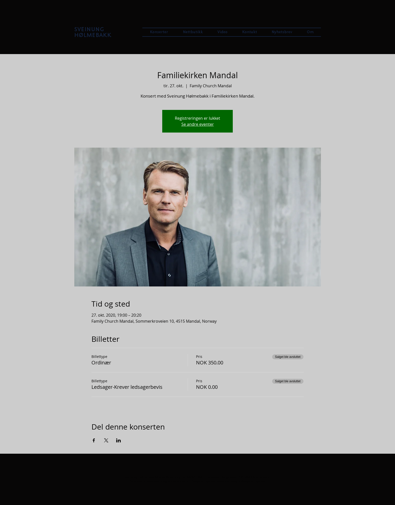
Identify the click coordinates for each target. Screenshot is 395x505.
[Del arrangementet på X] (106, 440)
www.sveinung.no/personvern (167, 481)
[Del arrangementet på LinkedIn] (118, 440)
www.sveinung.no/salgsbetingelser (241, 481)
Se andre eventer (197, 124)
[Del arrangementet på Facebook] (93, 440)
